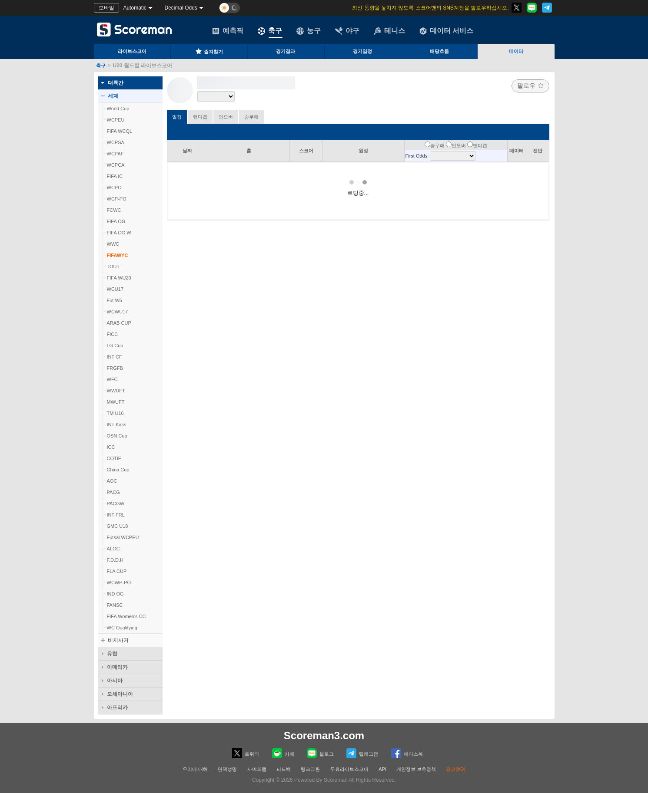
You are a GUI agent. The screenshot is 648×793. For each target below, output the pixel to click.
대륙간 (115, 83)
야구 (347, 31)
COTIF (114, 458)
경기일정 (362, 51)
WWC (113, 244)
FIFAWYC (117, 255)
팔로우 (530, 85)
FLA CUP (117, 571)
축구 (270, 31)
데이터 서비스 (446, 31)
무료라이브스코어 (349, 769)
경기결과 (285, 51)
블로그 (320, 753)
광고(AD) (455, 769)
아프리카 (117, 707)
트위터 (245, 753)
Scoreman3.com (324, 735)
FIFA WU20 (119, 277)
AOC (112, 481)
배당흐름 (439, 51)
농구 (308, 31)
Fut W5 (114, 300)
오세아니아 (120, 694)
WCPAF (115, 153)
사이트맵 (256, 769)
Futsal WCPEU (123, 537)
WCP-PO (116, 198)
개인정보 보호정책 (416, 769)
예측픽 (227, 31)
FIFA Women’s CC (126, 616)
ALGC (113, 548)
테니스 (389, 31)
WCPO (114, 187)
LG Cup (115, 345)
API (383, 769)
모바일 (106, 8)
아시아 (115, 681)
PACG (113, 492)
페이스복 (407, 753)
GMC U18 (117, 526)
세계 (113, 96)
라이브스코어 (132, 51)
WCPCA (116, 165)
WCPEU (116, 119)
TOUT (113, 266)
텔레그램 (362, 753)
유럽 (112, 654)
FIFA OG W (119, 232)
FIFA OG (116, 221)
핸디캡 (200, 116)
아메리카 (117, 667)
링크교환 (310, 769)
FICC (112, 334)
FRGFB (115, 368)
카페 (283, 753)
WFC (112, 379)
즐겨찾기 (209, 51)
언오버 (226, 116)
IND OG (115, 593)
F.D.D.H (115, 560)
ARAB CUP (119, 323)
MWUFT (116, 402)
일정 (177, 116)
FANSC (115, 605)
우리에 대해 (195, 769)
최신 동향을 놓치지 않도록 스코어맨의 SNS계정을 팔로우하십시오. (430, 8)
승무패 (251, 116)
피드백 (283, 769)
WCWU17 (117, 311)
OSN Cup (117, 435)
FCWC (114, 210)
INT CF (114, 356)
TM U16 (115, 413)
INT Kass (116, 424)
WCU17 (115, 289)
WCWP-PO (119, 582)
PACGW (116, 503)
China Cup (118, 469)
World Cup (118, 108)
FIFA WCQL (120, 131)
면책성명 (227, 769)
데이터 (516, 51)
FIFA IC (115, 176)
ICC (111, 447)
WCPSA (115, 142)
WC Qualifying (122, 627)
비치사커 (118, 640)
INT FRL (116, 514)
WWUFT (116, 390)
